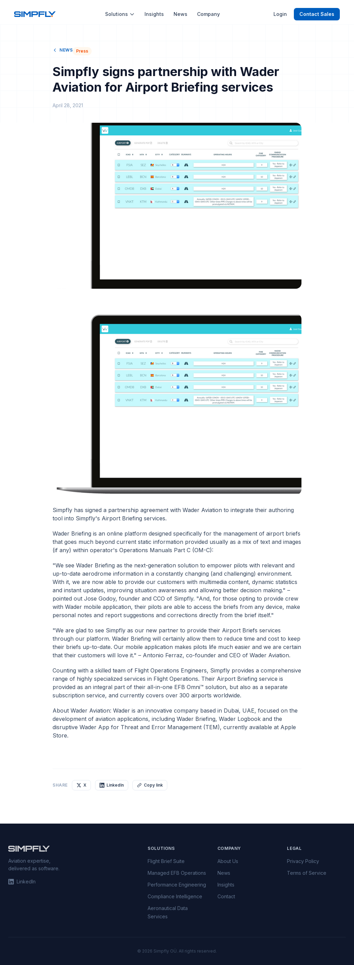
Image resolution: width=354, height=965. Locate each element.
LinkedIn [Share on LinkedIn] (112, 785)
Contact (226, 896)
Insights (154, 14)
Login (280, 14)
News (180, 14)
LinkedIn (22, 881)
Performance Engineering (177, 885)
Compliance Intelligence (175, 896)
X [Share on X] (81, 785)
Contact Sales (316, 14)
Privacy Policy (303, 861)
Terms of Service (306, 873)
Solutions (120, 14)
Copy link (150, 785)
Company (208, 14)
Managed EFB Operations (177, 873)
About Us (227, 861)
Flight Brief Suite (166, 861)
